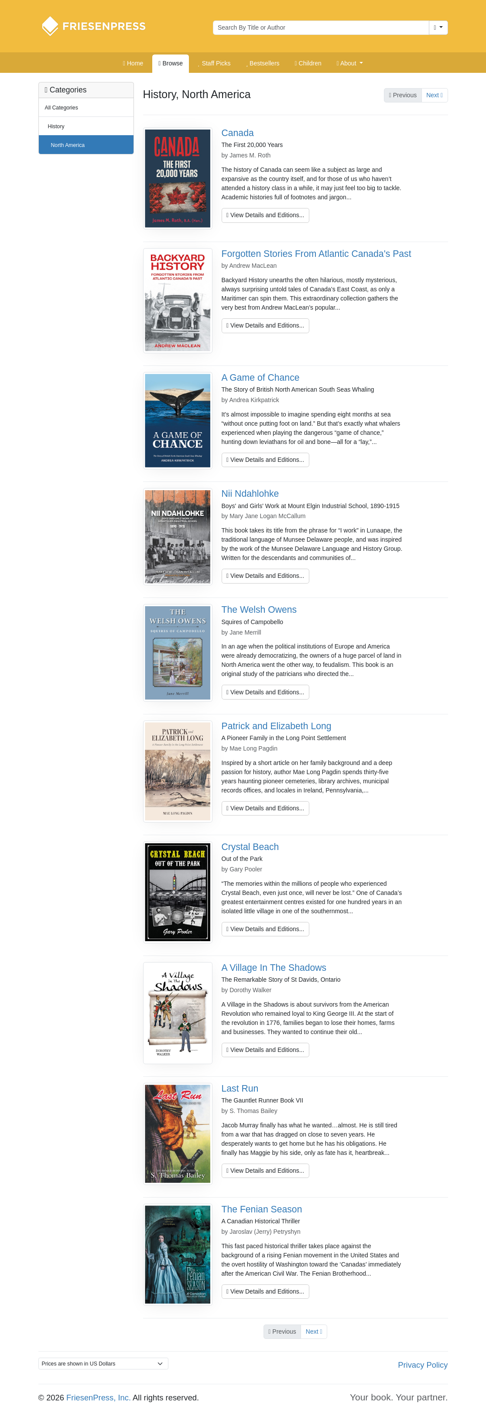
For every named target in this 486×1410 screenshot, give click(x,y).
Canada (238, 133)
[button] (350, 64)
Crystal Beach (250, 847)
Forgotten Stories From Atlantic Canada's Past (316, 254)
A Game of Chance (261, 377)
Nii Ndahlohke (250, 493)
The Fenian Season (262, 1209)
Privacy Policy (423, 1364)
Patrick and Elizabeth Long (277, 726)
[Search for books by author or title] (321, 27)
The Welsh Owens (259, 609)
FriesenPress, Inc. (98, 1397)
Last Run (240, 1088)
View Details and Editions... (265, 215)
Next (434, 95)
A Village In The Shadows (274, 968)
